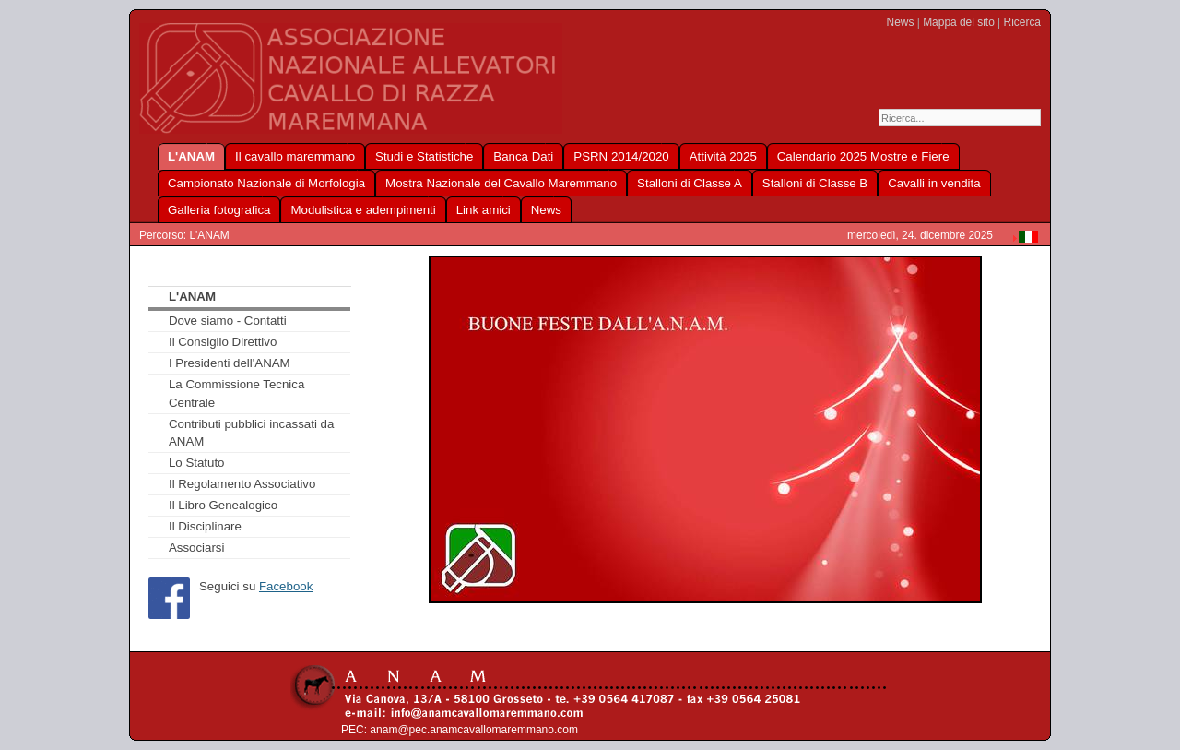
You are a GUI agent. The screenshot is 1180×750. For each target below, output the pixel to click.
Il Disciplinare (205, 526)
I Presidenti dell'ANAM (229, 363)
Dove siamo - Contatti (228, 320)
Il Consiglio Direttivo (223, 342)
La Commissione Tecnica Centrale (236, 393)
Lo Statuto (197, 463)
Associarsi (197, 547)
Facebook (286, 586)
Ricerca (1022, 22)
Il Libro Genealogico (223, 505)
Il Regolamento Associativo (242, 484)
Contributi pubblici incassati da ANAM (251, 433)
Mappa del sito (959, 22)
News (900, 22)
